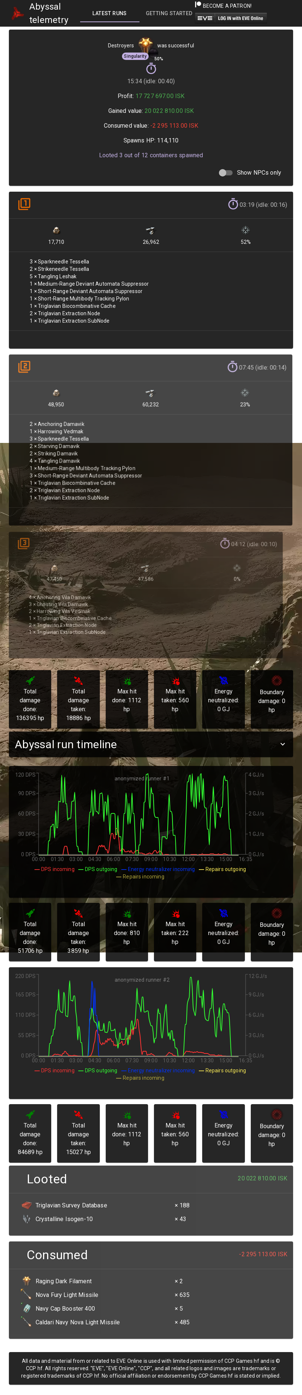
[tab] (109, 13)
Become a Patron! (223, 6)
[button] (151, 744)
